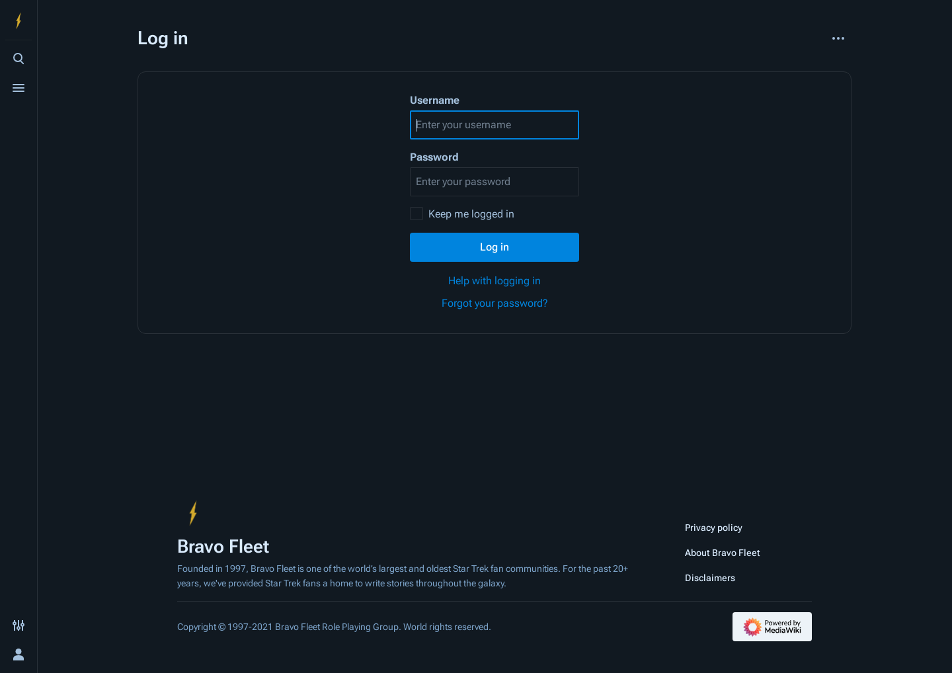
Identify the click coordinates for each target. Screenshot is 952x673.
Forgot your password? (495, 303)
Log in (494, 247)
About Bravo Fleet (722, 552)
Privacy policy (713, 527)
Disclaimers (710, 578)
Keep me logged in (471, 214)
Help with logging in (494, 280)
